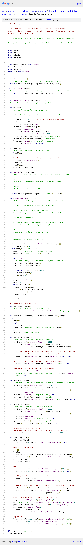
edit (55, 20)
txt (73, 541)
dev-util (52, 11)
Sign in (78, 4)
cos (4, 11)
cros (19, 11)
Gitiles (14, 541)
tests (24, 14)
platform (42, 11)
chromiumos (29, 11)
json (79, 541)
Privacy (20, 541)
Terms (26, 541)
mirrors (11, 11)
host (18, 14)
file (49, 20)
